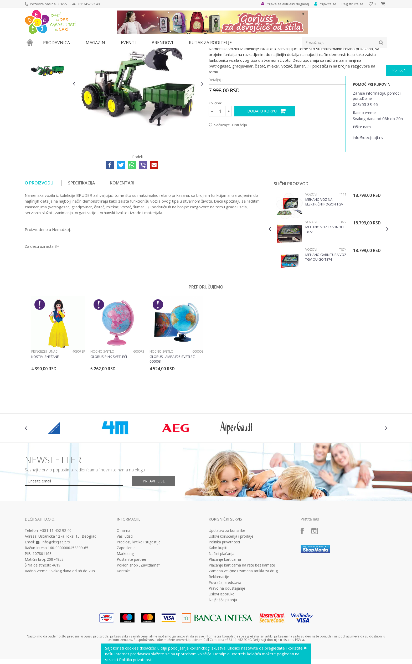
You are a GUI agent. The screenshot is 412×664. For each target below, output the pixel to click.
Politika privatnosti (224, 590)
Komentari (122, 231)
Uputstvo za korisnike (227, 579)
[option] (47, 83)
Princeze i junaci (44, 399)
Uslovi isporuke (221, 642)
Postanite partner (131, 608)
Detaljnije (216, 128)
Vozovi (311, 242)
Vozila (126, 51)
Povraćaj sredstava (225, 631)
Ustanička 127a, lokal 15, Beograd (67, 584)
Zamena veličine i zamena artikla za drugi (244, 619)
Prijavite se (154, 529)
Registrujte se (352, 4)
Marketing (125, 602)
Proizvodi (49, 51)
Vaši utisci (125, 585)
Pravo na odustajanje (227, 637)
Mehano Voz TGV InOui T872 (324, 277)
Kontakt (123, 619)
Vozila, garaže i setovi (102, 51)
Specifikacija (81, 231)
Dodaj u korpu (262, 159)
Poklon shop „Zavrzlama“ (138, 613)
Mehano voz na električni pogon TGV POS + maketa (324, 250)
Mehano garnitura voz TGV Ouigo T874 (325, 305)
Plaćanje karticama (225, 608)
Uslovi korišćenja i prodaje (231, 585)
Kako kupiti (218, 596)
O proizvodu (39, 231)
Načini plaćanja (221, 602)
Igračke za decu (71, 51)
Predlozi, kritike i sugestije (139, 590)
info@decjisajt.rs (56, 590)
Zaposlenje (126, 596)
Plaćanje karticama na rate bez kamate (242, 613)
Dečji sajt (31, 51)
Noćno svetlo (102, 399)
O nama (123, 579)
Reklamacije (219, 625)
